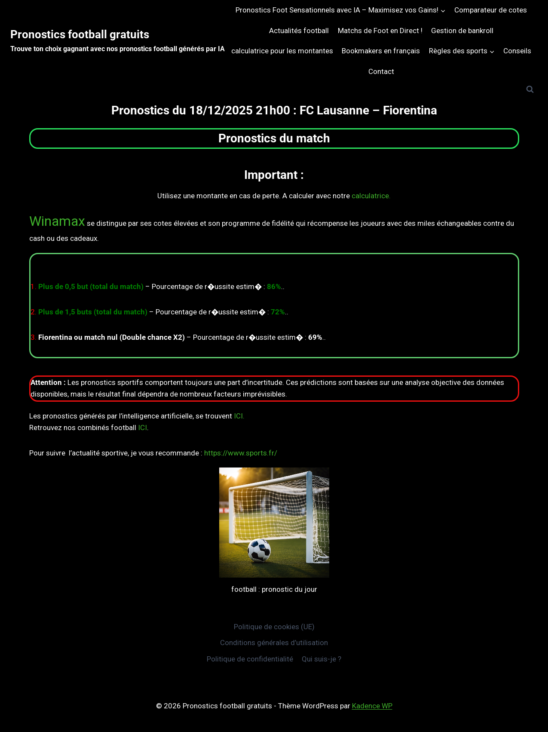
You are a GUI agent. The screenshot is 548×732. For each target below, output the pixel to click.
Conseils (517, 50)
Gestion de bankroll (462, 30)
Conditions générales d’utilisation (274, 642)
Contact (381, 71)
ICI (142, 427)
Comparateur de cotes (490, 10)
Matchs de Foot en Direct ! (380, 30)
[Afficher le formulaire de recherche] (530, 89)
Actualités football (299, 30)
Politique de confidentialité (250, 659)
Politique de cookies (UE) (274, 626)
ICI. (239, 416)
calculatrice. (371, 195)
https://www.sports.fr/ (240, 453)
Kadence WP (372, 705)
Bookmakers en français (381, 50)
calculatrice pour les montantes (282, 50)
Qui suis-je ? (321, 659)
